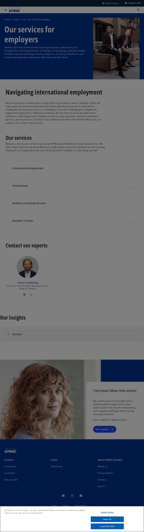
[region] (72, 519)
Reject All (107, 519)
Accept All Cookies (107, 526)
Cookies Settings (107, 512)
